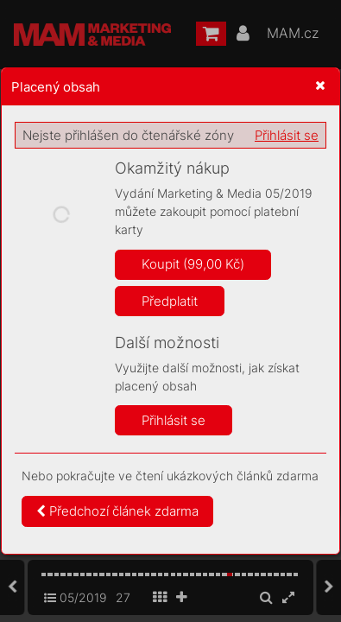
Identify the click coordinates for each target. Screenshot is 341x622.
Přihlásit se (287, 135)
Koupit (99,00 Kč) (193, 264)
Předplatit (170, 301)
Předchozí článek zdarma (117, 511)
